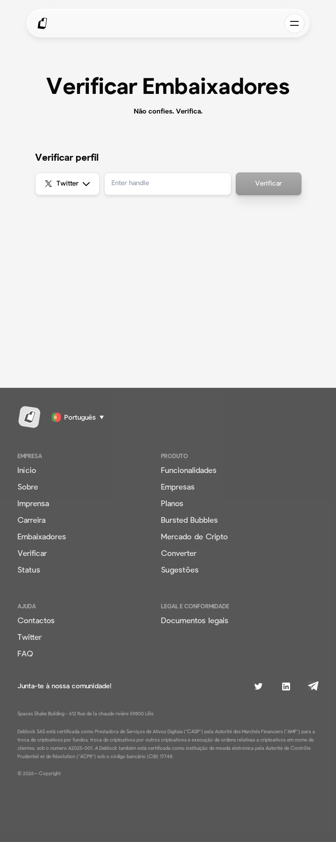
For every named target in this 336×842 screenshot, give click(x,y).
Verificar (268, 183)
